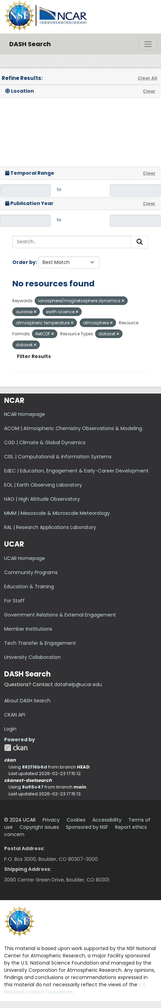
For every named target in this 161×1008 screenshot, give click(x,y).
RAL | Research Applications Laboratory (50, 527)
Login (10, 728)
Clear (149, 91)
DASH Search (30, 44)
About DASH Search (27, 700)
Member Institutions (28, 628)
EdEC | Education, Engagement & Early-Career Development (76, 470)
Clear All (147, 78)
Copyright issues (39, 827)
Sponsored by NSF (87, 827)
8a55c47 (33, 787)
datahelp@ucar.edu (78, 684)
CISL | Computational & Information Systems (58, 456)
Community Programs (31, 572)
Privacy (51, 819)
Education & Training (29, 586)
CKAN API (14, 714)
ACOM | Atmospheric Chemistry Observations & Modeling (73, 428)
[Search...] (71, 242)
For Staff (14, 600)
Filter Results (34, 356)
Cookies (76, 819)
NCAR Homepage (24, 414)
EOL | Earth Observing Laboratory (43, 484)
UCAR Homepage (24, 558)
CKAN (15, 747)
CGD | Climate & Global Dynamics (44, 442)
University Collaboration (32, 657)
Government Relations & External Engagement (60, 614)
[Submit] (140, 242)
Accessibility (107, 819)
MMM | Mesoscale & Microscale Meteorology (57, 513)
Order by (24, 262)
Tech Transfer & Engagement (40, 643)
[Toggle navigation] (148, 44)
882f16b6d (34, 767)
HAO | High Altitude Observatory (42, 499)
